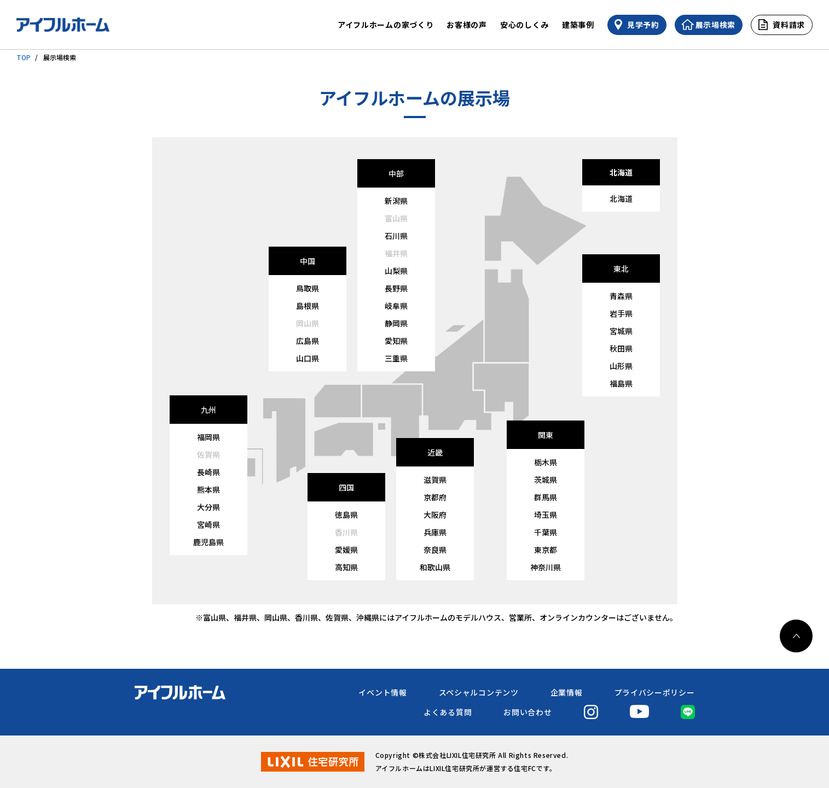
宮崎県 (208, 524)
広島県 (307, 340)
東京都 (545, 549)
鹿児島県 (208, 541)
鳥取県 (307, 288)
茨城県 (545, 479)
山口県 (307, 358)
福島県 (621, 383)
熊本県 (208, 489)
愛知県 (396, 340)
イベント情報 (382, 692)
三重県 (396, 358)
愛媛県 (346, 549)
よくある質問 (448, 712)
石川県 (396, 235)
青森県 (621, 295)
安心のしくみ (524, 24)
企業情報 (566, 692)
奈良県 (435, 549)
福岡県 (208, 436)
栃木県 (545, 462)
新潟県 (396, 200)
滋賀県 (435, 479)
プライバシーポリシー (654, 692)
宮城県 (621, 330)
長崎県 (208, 471)
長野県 (396, 288)
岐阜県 (396, 305)
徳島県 (346, 514)
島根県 (307, 305)
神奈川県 (545, 567)
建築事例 (578, 24)
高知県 (346, 567)
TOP (23, 57)
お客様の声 (467, 24)
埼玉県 (545, 514)
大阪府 (435, 514)
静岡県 (396, 323)
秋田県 (621, 348)
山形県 (621, 365)
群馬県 (545, 497)
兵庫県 (435, 532)
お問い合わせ (527, 712)
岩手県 (621, 313)
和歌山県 (435, 567)
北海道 (621, 198)
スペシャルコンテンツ (479, 692)
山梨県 (396, 270)
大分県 (208, 506)
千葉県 (545, 532)
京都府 (435, 497)
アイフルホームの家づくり (385, 24)
